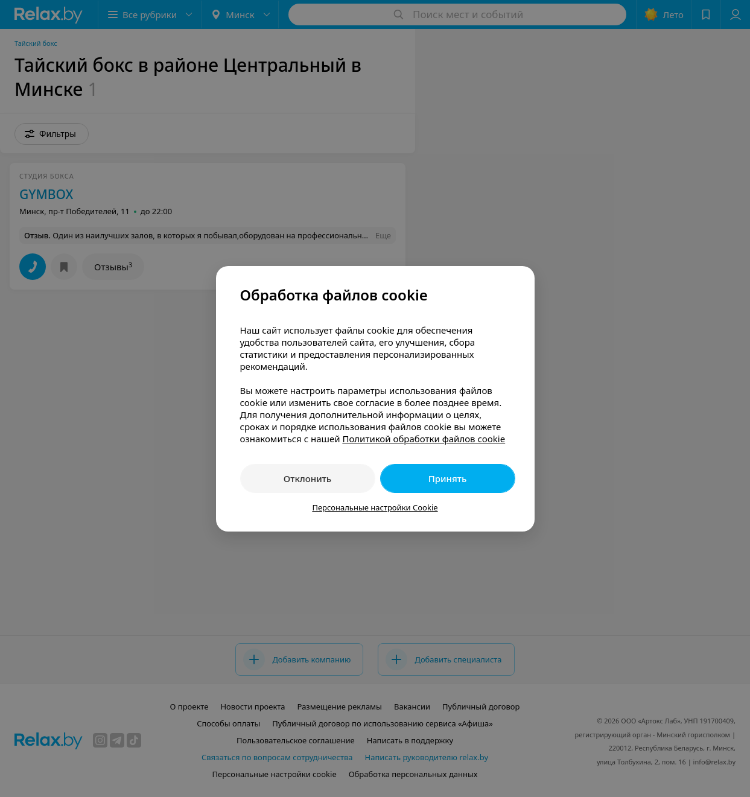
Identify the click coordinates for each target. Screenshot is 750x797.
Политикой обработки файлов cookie (423, 439)
